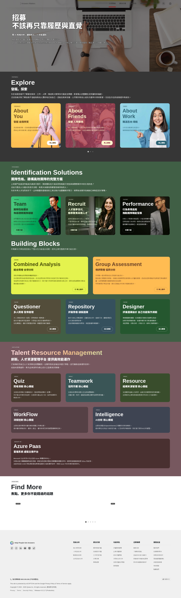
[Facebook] (12, 548)
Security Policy (28, 590)
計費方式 (154, 3)
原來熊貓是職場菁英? (140, 562)
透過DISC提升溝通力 (139, 555)
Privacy (12, 590)
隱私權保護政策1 (159, 559)
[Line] (29, 548)
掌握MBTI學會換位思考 (140, 559)
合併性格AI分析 (78, 559)
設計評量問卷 (117, 555)
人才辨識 (112, 3)
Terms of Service (61, 583)
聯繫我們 (156, 569)
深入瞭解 (53, 329)
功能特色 (133, 3)
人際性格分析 (77, 551)
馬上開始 (52, 143)
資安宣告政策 (158, 562)
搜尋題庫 (116, 566)
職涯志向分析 (77, 555)
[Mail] (34, 548)
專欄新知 (143, 3)
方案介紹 (19, 230)
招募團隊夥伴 (158, 551)
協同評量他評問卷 (118, 562)
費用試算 (96, 562)
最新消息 (136, 548)
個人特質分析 (77, 548)
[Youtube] (25, 548)
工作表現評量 (97, 555)
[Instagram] (16, 548)
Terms (19, 590)
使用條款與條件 (158, 555)
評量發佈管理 (117, 548)
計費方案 (96, 559)
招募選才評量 (97, 551)
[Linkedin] (21, 548)
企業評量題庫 (117, 551)
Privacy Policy (49, 583)
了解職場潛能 (137, 551)
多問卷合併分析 (118, 559)
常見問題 (156, 566)
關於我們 (156, 548)
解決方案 (122, 3)
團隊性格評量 (97, 548)
